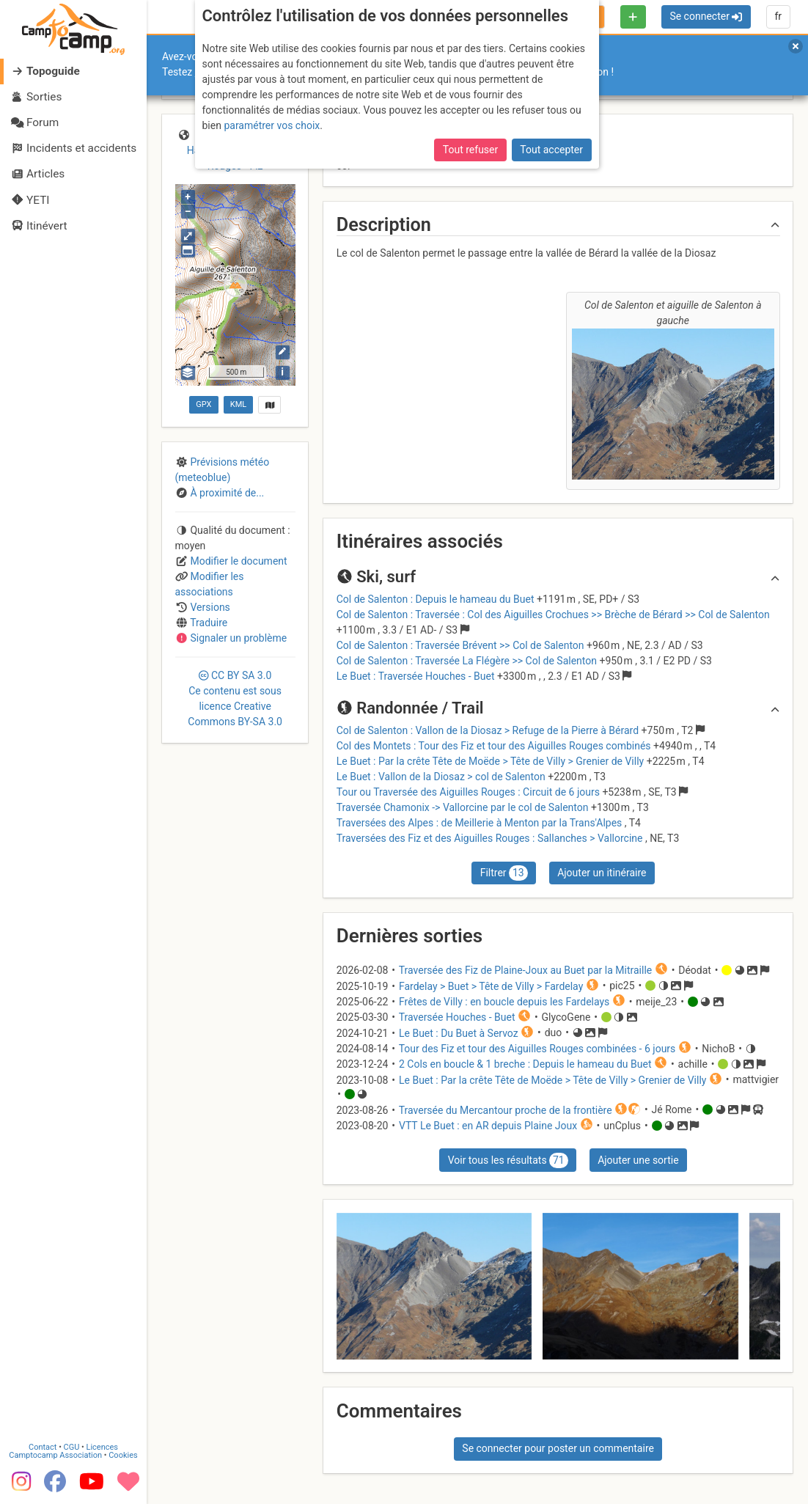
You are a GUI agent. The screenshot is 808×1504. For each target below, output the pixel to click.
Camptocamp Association (55, 1455)
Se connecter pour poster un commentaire (558, 1448)
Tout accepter (551, 149)
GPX (203, 404)
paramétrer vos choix (272, 125)
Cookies (123, 1455)
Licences (102, 1447)
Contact (42, 1447)
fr (778, 16)
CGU (72, 1447)
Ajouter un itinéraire (601, 872)
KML (238, 404)
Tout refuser (470, 149)
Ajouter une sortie (638, 1160)
